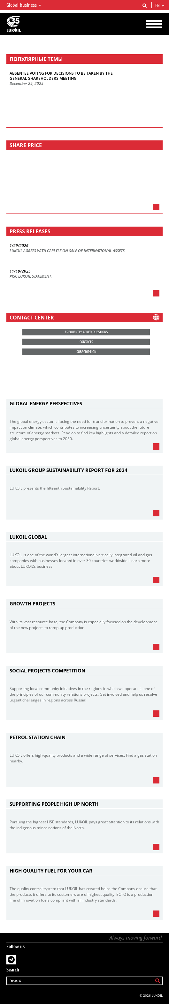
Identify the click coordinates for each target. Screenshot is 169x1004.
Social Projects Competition (47, 670)
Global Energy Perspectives (46, 403)
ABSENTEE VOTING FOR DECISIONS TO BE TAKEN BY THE (61, 73)
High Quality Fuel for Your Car (51, 870)
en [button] (159, 5)
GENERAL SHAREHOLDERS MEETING (43, 78)
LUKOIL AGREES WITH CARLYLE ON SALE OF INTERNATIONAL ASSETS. (68, 250)
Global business (23, 5)
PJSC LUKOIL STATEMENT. (31, 276)
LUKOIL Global (28, 537)
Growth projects (32, 603)
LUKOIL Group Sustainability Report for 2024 (68, 470)
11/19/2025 (20, 271)
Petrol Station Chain (37, 737)
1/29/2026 (19, 245)
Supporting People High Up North (54, 804)
